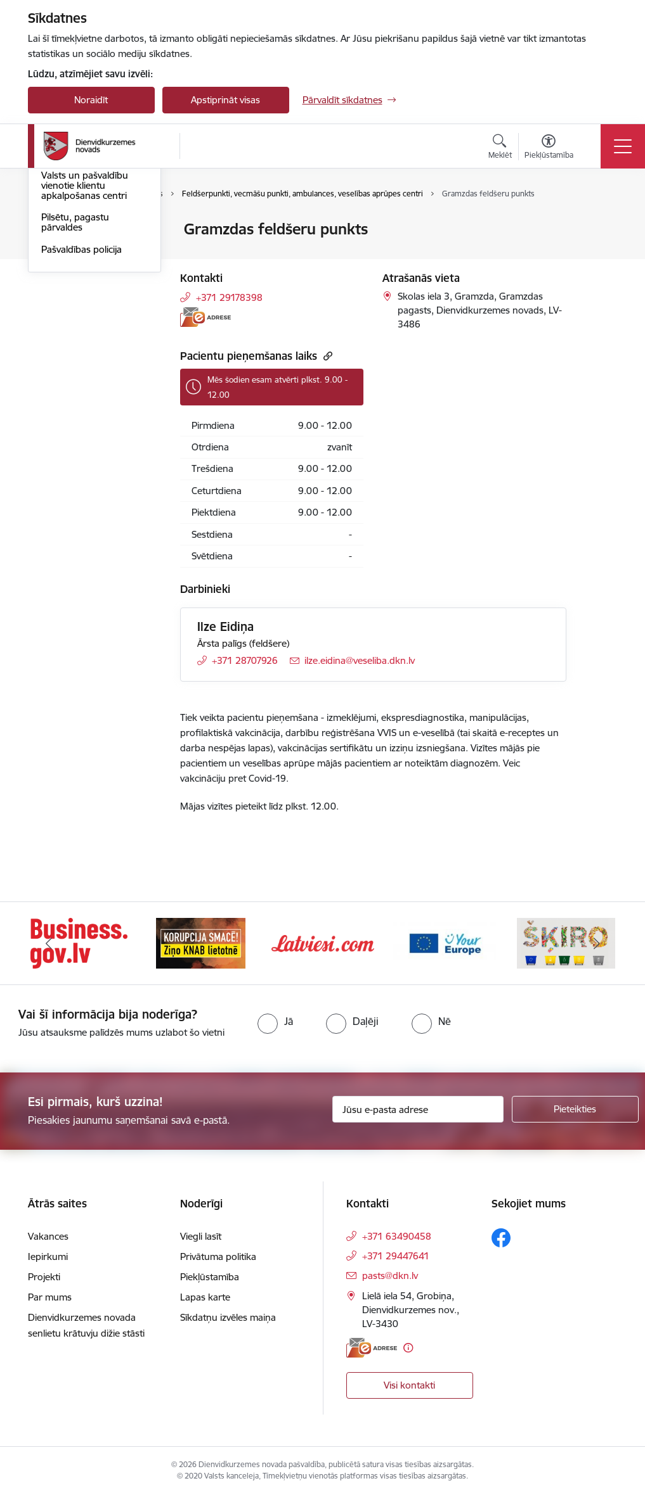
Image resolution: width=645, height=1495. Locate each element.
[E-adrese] (205, 317)
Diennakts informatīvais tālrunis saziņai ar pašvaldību (91, 294)
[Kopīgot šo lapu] (599, 255)
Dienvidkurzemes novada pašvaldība (81, 235)
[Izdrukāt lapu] (599, 223)
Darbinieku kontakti (83, 262)
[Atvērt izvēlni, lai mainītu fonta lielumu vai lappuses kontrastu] (549, 148)
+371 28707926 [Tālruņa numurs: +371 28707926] (245, 660)
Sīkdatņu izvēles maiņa (228, 1317)
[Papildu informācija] (408, 1347)
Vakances (48, 1236)
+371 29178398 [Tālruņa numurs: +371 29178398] (229, 297)
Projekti (44, 1277)
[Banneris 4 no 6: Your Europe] (444, 942)
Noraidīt (91, 100)
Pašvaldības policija (81, 401)
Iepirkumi (48, 1256)
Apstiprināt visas (225, 100)
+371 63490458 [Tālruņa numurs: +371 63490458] (396, 1236)
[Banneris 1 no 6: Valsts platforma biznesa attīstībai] (78, 942)
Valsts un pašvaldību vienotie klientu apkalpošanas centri (84, 337)
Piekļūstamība (209, 1277)
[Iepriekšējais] (48, 943)
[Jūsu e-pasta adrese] (418, 1109)
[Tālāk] (596, 943)
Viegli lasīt (200, 1236)
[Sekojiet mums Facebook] (501, 1237)
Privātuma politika (218, 1256)
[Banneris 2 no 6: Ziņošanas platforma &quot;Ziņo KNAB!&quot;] (201, 942)
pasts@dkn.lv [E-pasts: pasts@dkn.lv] (390, 1275)
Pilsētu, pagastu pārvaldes (75, 374)
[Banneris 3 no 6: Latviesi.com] (322, 942)
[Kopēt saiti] (326, 355)
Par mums (50, 1297)
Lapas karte (205, 1297)
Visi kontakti (409, 1385)
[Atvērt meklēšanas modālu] (500, 148)
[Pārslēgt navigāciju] (623, 146)
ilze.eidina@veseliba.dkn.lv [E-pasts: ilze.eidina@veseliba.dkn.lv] (359, 660)
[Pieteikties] (575, 1109)
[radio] (275, 1021)
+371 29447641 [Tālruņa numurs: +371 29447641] (395, 1256)
